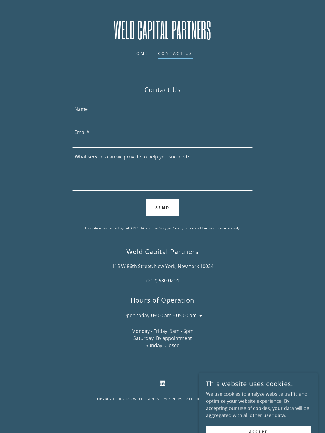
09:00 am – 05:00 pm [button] (174, 315)
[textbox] (162, 109)
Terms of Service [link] (216, 228)
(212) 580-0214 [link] (162, 280)
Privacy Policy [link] (182, 228)
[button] (199, 316)
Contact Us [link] (175, 53)
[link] (162, 37)
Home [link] (140, 53)
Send (162, 207)
